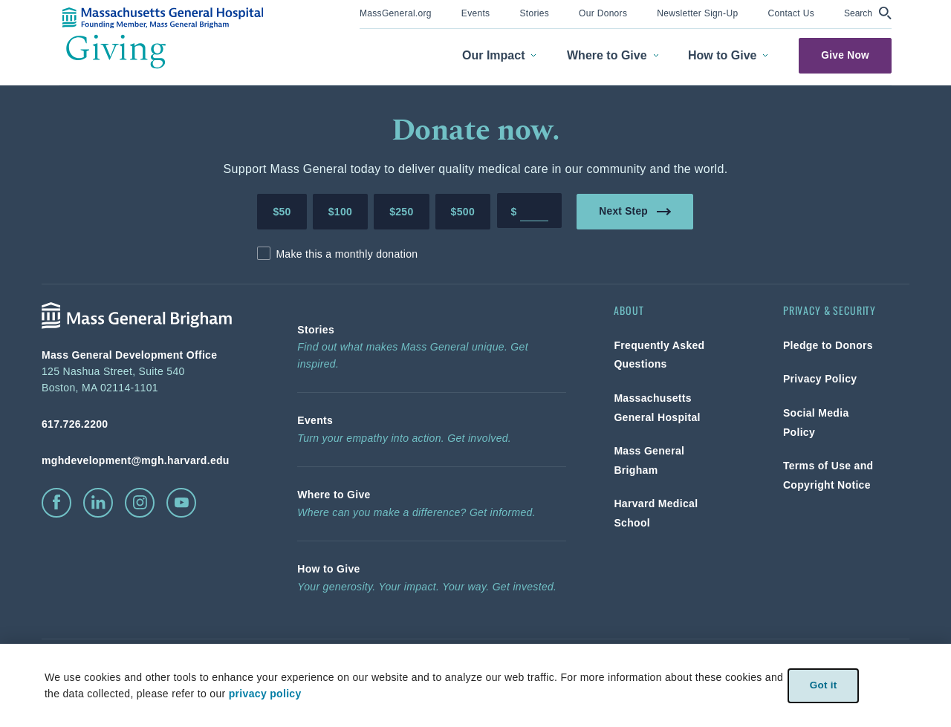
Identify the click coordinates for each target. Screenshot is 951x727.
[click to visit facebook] (56, 503)
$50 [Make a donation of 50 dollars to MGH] (282, 212)
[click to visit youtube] (181, 503)
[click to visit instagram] (140, 503)
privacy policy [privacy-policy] (264, 694)
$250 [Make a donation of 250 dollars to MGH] (401, 212)
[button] (868, 13)
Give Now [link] (845, 55)
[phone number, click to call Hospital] (146, 424)
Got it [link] (823, 685)
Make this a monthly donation (347, 254)
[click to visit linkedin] (98, 503)
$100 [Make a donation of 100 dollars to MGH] (340, 212)
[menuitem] (396, 14)
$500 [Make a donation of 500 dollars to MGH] (463, 212)
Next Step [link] (636, 210)
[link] (396, 12)
